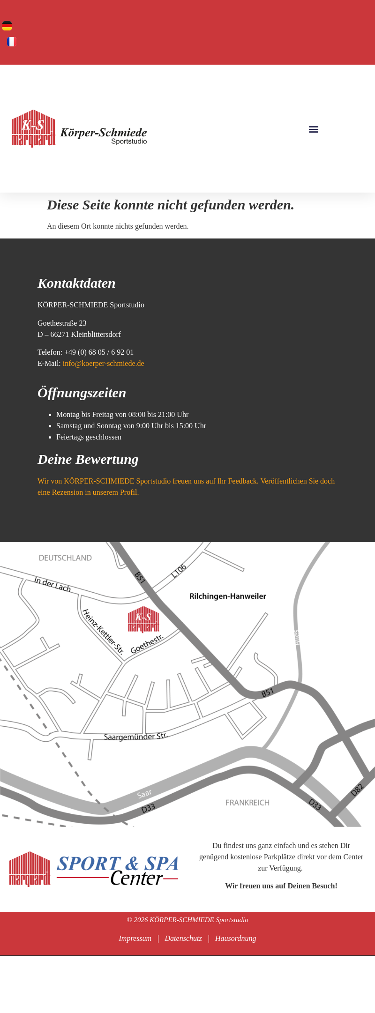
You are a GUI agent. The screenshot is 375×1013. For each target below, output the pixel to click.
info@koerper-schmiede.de (102, 363)
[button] (313, 128)
